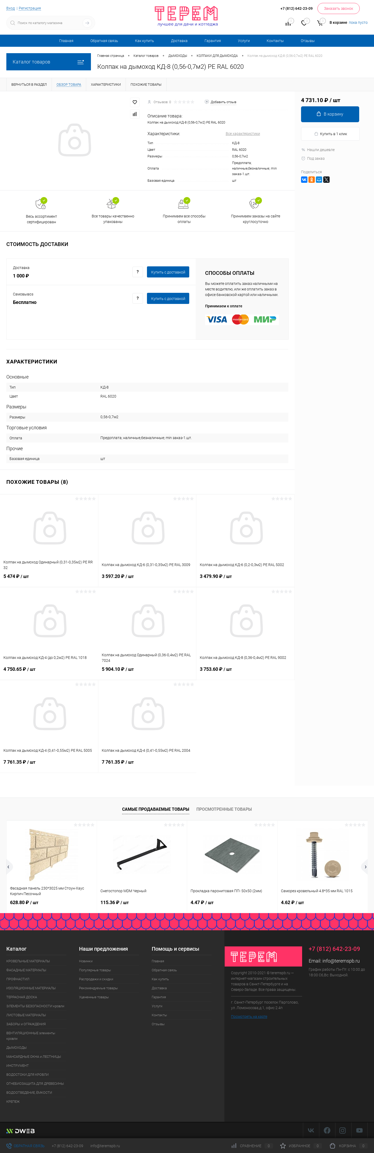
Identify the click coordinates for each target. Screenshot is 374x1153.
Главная (66, 41)
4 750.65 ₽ (49, 672)
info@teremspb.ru (341, 961)
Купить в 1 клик (330, 134)
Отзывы (308, 41)
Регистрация (30, 8)
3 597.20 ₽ (147, 579)
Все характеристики (243, 133)
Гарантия (213, 41)
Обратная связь (104, 41)
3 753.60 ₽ (245, 672)
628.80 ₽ (24, 902)
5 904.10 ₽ (147, 672)
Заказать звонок (338, 8)
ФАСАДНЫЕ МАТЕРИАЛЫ (26, 970)
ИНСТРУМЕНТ (17, 1066)
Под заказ (313, 158)
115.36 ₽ (114, 902)
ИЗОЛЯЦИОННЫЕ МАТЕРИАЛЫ (31, 988)
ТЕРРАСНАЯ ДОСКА (21, 997)
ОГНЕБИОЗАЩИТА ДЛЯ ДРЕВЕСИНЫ (35, 1084)
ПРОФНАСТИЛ (17, 979)
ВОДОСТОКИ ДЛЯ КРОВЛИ (27, 1075)
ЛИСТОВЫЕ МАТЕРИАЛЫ (26, 1015)
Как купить (144, 41)
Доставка (179, 41)
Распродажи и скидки (96, 979)
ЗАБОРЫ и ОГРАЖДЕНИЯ (26, 1024)
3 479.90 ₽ (245, 579)
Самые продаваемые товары (155, 809)
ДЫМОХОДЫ (16, 1048)
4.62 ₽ (292, 902)
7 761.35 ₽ (49, 765)
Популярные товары (95, 970)
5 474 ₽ (49, 579)
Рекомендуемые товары (98, 988)
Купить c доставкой (168, 272)
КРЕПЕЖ (13, 1102)
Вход (10, 8)
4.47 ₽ (202, 902)
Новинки (86, 961)
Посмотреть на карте (249, 1016)
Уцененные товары (94, 997)
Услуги (244, 41)
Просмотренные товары (224, 809)
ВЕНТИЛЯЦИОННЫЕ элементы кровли (30, 1036)
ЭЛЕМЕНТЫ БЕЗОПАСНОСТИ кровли (35, 1006)
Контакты (275, 41)
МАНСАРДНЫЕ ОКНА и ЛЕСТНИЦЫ (33, 1057)
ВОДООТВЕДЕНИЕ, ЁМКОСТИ (29, 1093)
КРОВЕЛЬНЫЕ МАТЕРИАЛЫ (28, 961)
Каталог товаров (49, 61)
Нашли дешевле (318, 150)
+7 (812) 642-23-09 (67, 1146)
